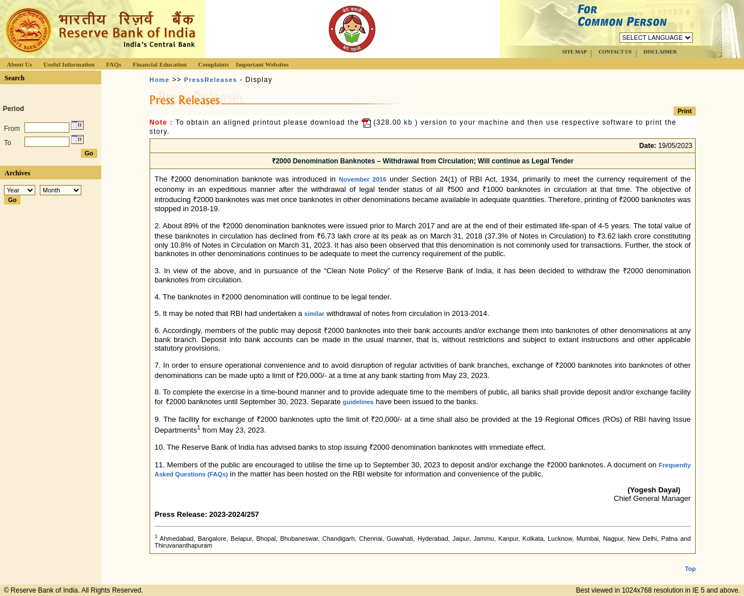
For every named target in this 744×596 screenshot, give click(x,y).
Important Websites (262, 64)
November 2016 (362, 179)
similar (314, 313)
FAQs (113, 64)
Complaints (213, 64)
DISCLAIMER (660, 52)
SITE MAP (574, 52)
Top (690, 568)
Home (160, 79)
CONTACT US (614, 52)
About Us (19, 64)
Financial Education (160, 64)
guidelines (358, 401)
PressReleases (210, 79)
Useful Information (68, 64)
